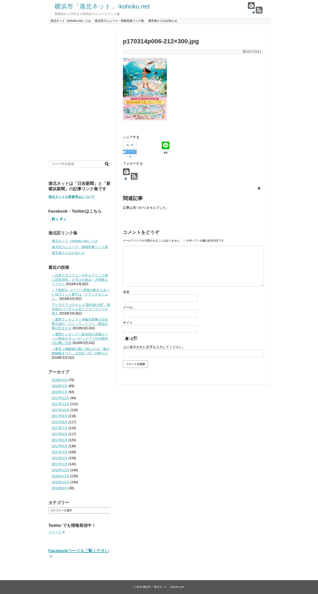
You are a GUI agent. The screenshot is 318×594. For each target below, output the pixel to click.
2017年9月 (60, 416)
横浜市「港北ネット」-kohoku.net (102, 6)
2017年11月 (60, 404)
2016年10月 (60, 482)
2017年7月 (60, 428)
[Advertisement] (79, 89)
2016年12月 (60, 470)
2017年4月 (60, 446)
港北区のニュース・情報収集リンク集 (119, 20)
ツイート (56, 532)
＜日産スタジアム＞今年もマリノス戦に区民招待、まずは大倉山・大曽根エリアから (80, 280)
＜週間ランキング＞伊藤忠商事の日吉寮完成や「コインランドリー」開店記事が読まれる (80, 324)
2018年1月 (60, 392)
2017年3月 (60, 452)
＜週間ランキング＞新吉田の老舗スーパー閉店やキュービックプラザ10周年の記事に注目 (80, 338)
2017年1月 (60, 464)
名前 (126, 292)
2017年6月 (60, 434)
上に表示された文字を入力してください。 (154, 347)
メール (128, 307)
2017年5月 (60, 440)
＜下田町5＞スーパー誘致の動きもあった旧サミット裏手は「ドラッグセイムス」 (81, 294)
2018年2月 (60, 386)
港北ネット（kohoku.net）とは (70, 20)
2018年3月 (60, 380)
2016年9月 (60, 488)
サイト (128, 322)
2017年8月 (60, 422)
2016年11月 (60, 476)
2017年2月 (60, 458)
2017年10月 (60, 410)
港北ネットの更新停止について (71, 197)
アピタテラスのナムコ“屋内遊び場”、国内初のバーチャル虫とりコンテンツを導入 (81, 309)
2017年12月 (60, 398)
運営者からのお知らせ (162, 20)
